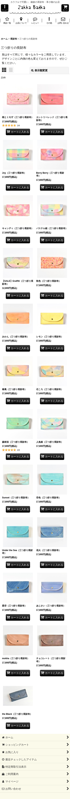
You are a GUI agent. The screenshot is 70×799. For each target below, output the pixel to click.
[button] (4, 8)
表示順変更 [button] (39, 70)
